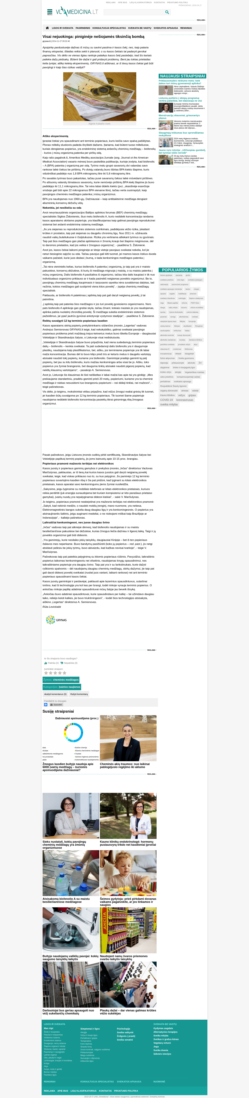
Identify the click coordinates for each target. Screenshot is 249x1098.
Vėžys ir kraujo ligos (89, 1035)
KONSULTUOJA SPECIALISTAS (109, 28)
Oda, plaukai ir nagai (52, 1058)
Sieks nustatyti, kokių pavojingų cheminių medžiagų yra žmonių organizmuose (64, 844)
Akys (46, 1066)
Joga (156, 1046)
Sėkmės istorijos (162, 1054)
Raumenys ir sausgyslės (54, 1052)
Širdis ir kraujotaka (52, 1032)
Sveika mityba (161, 1035)
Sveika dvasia (161, 1050)
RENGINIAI (186, 28)
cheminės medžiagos (66, 679)
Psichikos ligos (50, 1075)
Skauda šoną (86, 1047)
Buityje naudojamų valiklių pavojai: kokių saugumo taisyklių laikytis (70, 958)
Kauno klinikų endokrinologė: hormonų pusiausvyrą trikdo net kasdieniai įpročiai (128, 843)
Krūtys (46, 1063)
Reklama (111, 2)
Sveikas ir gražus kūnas (166, 1039)
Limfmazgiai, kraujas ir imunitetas (58, 1060)
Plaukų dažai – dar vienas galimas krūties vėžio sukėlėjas (128, 1012)
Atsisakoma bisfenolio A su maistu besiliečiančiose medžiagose (66, 900)
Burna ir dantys (50, 1072)
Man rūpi (48, 1028)
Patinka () (53, 663)
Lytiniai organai (50, 1055)
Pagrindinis (83, 28)
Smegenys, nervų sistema (55, 1043)
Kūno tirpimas (86, 1044)
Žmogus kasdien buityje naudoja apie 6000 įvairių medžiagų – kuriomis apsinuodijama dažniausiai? (68, 767)
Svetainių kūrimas (157, 1097)
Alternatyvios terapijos (166, 1032)
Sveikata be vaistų (165, 1024)
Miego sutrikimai (87, 1055)
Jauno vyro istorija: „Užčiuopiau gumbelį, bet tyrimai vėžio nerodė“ (182, 151)
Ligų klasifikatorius (140, 2)
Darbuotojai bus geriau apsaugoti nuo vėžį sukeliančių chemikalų (68, 1012)
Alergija (84, 1032)
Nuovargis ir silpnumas (90, 1058)
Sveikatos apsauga (129, 1081)
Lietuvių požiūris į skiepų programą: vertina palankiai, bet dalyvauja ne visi (180, 99)
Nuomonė (159, 1081)
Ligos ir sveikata (62, 28)
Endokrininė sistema (52, 1040)
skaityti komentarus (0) (55, 694)
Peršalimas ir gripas (89, 1038)
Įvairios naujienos (69, 687)
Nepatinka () (70, 663)
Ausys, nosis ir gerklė (53, 1069)
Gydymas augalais (163, 1028)
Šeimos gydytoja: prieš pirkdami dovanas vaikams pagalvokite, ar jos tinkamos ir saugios (128, 902)
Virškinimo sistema (52, 1038)
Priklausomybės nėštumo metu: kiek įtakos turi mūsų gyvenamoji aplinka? (180, 82)
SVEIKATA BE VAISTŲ (139, 28)
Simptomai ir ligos (90, 1028)
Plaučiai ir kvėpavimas (53, 1035)
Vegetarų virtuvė (162, 1043)
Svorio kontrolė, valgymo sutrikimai (95, 1049)
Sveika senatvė (125, 1039)
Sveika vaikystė (125, 1032)
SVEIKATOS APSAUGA (166, 28)
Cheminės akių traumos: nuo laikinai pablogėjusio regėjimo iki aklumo (125, 765)
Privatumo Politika (177, 2)
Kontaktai (159, 2)
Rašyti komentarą (79, 694)
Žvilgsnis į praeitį (126, 1036)
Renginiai (49, 1081)
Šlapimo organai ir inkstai (54, 1046)
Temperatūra (86, 1041)
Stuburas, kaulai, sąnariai (54, 1049)
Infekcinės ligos (87, 1061)
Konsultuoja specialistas (97, 1081)
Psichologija (123, 1028)
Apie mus (122, 2)
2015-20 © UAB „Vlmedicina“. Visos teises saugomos (106, 1097)
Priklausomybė (87, 1052)
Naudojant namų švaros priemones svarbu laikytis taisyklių (124, 958)
